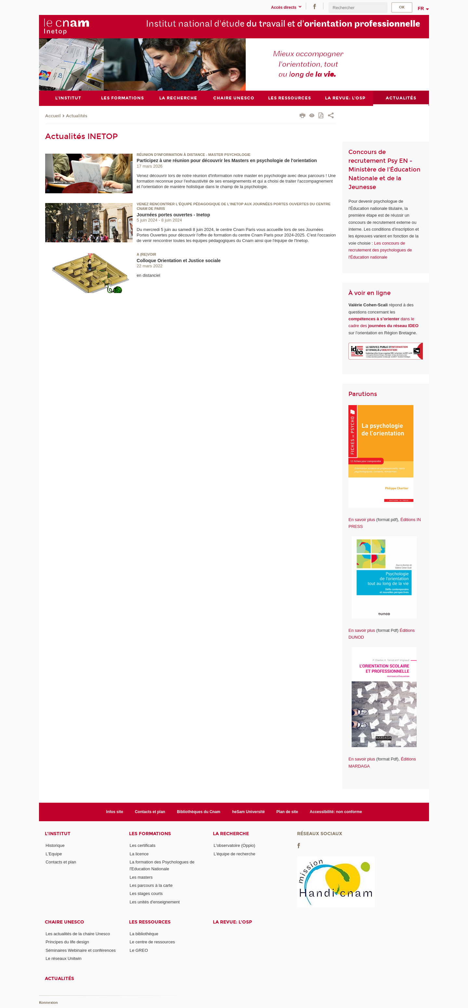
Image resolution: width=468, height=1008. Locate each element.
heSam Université (248, 811)
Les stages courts (146, 893)
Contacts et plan (150, 811)
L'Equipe (54, 853)
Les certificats (142, 845)
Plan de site (287, 811)
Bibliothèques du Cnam (198, 811)
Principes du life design (67, 941)
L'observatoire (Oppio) (234, 845)
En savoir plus (361, 519)
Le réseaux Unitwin (64, 958)
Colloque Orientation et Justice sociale (179, 260)
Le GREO (139, 950)
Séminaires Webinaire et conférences (81, 950)
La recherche (231, 833)
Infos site (114, 811)
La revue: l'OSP (232, 922)
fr (421, 8)
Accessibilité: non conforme (336, 811)
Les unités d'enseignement (155, 901)
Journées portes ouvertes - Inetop (173, 214)
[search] (358, 7)
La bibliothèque (144, 933)
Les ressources (150, 922)
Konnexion (48, 1002)
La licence (139, 853)
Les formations (150, 833)
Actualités (76, 115)
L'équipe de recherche (234, 853)
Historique (55, 845)
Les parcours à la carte (151, 885)
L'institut (58, 833)
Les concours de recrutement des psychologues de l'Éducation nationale (380, 249)
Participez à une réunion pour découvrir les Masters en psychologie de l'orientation (227, 160)
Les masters (141, 876)
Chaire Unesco (64, 922)
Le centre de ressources (152, 941)
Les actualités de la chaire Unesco (78, 933)
